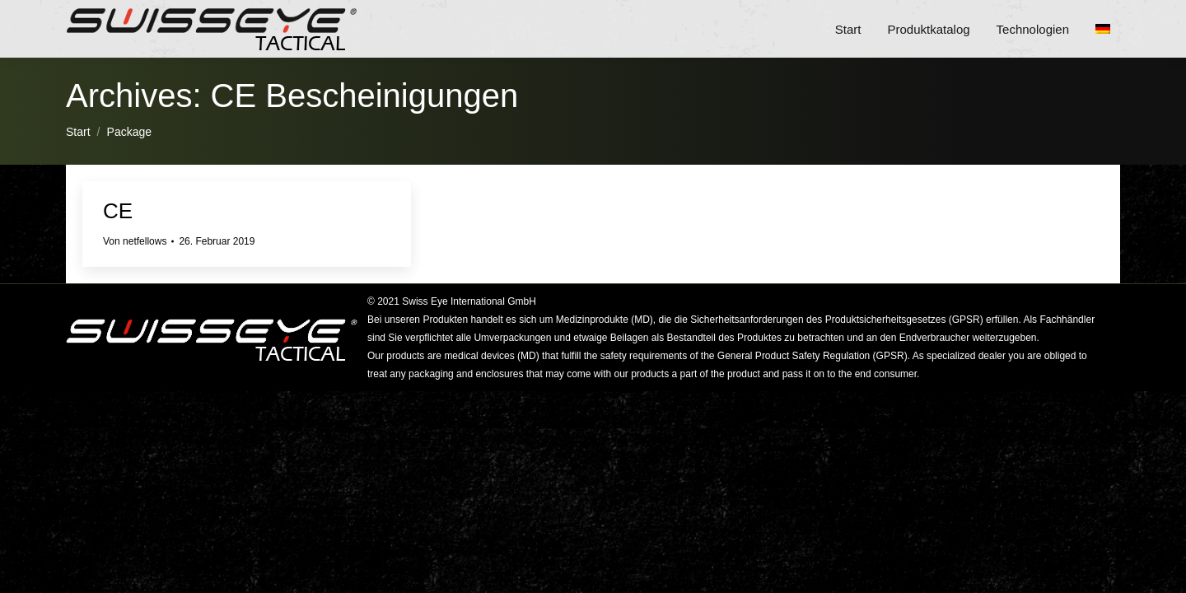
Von (134, 241)
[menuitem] (1107, 29)
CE (118, 210)
